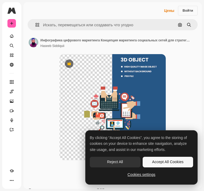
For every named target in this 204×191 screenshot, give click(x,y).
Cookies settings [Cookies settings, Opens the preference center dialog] (141, 174)
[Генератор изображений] (11, 101)
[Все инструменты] (11, 82)
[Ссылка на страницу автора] (33, 42)
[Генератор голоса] (11, 120)
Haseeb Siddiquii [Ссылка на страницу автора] (52, 46)
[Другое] (11, 180)
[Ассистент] (11, 129)
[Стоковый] (11, 55)
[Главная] (11, 36)
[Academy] (11, 171)
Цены (169, 10)
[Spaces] (11, 91)
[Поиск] (11, 45)
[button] (35, 25)
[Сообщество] (11, 64)
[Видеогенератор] (11, 110)
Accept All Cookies (168, 162)
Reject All (115, 162)
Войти (187, 10)
